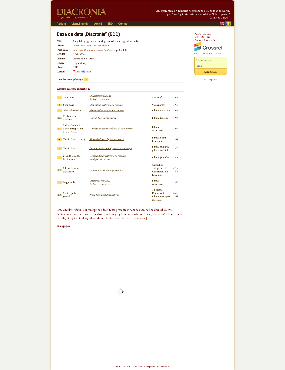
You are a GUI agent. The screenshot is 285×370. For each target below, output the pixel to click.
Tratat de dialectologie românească (106, 139)
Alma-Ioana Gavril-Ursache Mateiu (91, 45)
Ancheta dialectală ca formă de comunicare (111, 128)
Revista (61, 23)
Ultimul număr (79, 23)
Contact (123, 23)
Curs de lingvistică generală (102, 117)
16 (113, 50)
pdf (78, 71)
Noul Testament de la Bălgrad (104, 194)
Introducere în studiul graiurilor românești (110, 148)
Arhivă (98, 23)
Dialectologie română (100, 97)
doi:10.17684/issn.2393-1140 (207, 53)
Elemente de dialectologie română (106, 104)
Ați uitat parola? (210, 79)
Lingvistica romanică (100, 182)
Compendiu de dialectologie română (107, 157)
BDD (110, 23)
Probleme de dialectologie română (106, 170)
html (88, 71)
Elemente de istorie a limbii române (106, 110)
